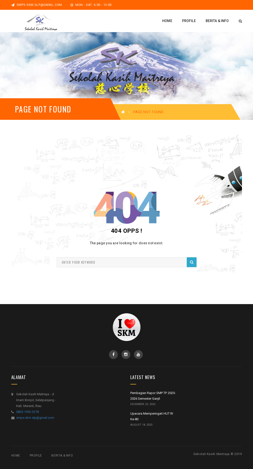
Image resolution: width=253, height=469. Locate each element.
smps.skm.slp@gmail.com (36, 5)
